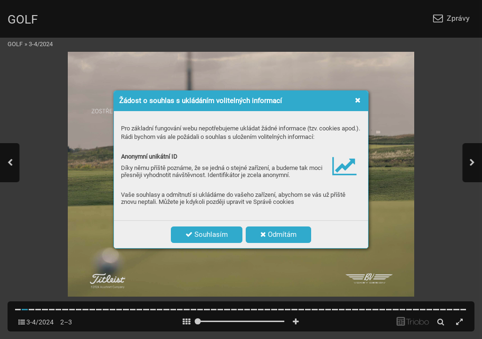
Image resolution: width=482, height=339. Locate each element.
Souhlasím (206, 234)
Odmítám (278, 234)
